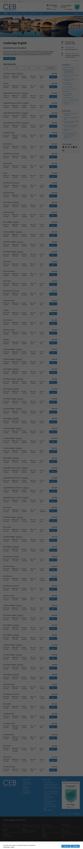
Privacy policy (6, 847)
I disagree (75, 846)
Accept (66, 846)
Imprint (12, 847)
